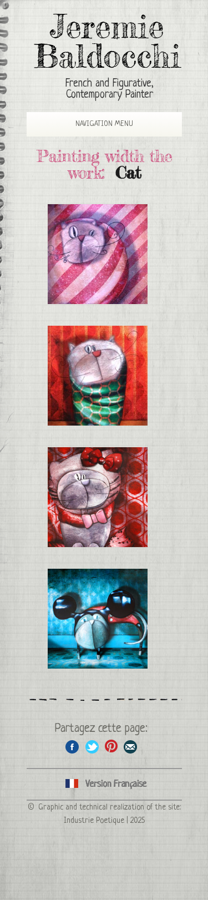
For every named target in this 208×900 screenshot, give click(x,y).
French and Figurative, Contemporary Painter (109, 89)
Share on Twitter (92, 747)
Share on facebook (72, 747)
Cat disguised (98, 619)
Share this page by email (131, 747)
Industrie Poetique (94, 820)
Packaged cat (98, 254)
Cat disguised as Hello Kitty (98, 497)
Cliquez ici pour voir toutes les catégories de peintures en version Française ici (104, 784)
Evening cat (98, 376)
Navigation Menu (96, 124)
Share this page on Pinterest (111, 747)
